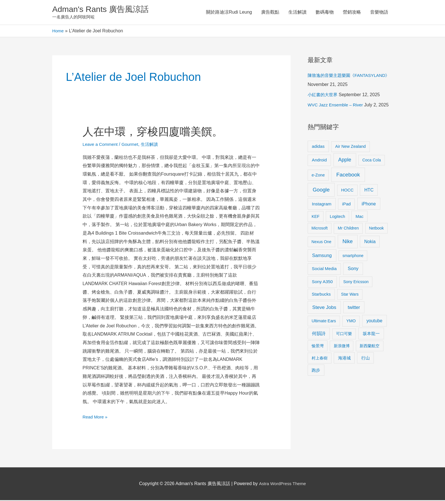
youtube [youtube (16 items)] (374, 321)
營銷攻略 (352, 12)
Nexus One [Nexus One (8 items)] (321, 243)
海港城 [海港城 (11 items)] (344, 359)
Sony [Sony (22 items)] (353, 269)
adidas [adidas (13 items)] (318, 147)
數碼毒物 (325, 12)
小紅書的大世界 (323, 95)
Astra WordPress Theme (282, 484)
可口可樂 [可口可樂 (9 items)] (344, 334)
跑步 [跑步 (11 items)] (316, 371)
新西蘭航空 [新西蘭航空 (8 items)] (369, 346)
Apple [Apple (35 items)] (344, 161)
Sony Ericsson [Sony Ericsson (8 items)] (355, 283)
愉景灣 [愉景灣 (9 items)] (318, 346)
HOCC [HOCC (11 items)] (347, 191)
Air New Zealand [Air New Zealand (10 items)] (350, 147)
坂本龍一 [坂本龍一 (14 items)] (371, 334)
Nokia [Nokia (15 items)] (369, 242)
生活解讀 (297, 12)
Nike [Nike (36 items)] (348, 242)
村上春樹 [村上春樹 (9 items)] (320, 359)
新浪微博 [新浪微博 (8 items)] (342, 346)
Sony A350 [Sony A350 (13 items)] (322, 282)
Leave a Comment (101, 145)
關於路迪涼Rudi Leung (229, 12)
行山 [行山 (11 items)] (365, 359)
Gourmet (132, 145)
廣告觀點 (270, 12)
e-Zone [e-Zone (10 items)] (318, 176)
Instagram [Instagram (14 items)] (321, 205)
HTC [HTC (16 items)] (368, 190)
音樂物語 (379, 12)
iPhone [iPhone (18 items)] (369, 204)
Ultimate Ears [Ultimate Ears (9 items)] (324, 321)
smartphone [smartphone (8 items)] (353, 256)
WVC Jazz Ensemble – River (337, 106)
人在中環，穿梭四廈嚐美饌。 (156, 132)
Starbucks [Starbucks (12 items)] (321, 295)
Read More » (96, 417)
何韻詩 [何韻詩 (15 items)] (319, 334)
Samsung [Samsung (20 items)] (322, 256)
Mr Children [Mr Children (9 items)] (348, 229)
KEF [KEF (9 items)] (316, 217)
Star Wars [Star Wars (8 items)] (350, 295)
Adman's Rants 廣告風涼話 (103, 9)
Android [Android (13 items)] (319, 161)
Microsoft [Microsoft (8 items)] (320, 229)
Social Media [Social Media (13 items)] (324, 269)
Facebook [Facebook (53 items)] (348, 175)
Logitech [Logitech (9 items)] (337, 217)
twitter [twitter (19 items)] (354, 308)
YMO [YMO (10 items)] (351, 321)
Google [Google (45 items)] (321, 190)
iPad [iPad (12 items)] (346, 205)
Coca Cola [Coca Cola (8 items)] (371, 161)
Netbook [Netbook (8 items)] (376, 229)
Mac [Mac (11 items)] (360, 217)
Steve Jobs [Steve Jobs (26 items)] (324, 308)
